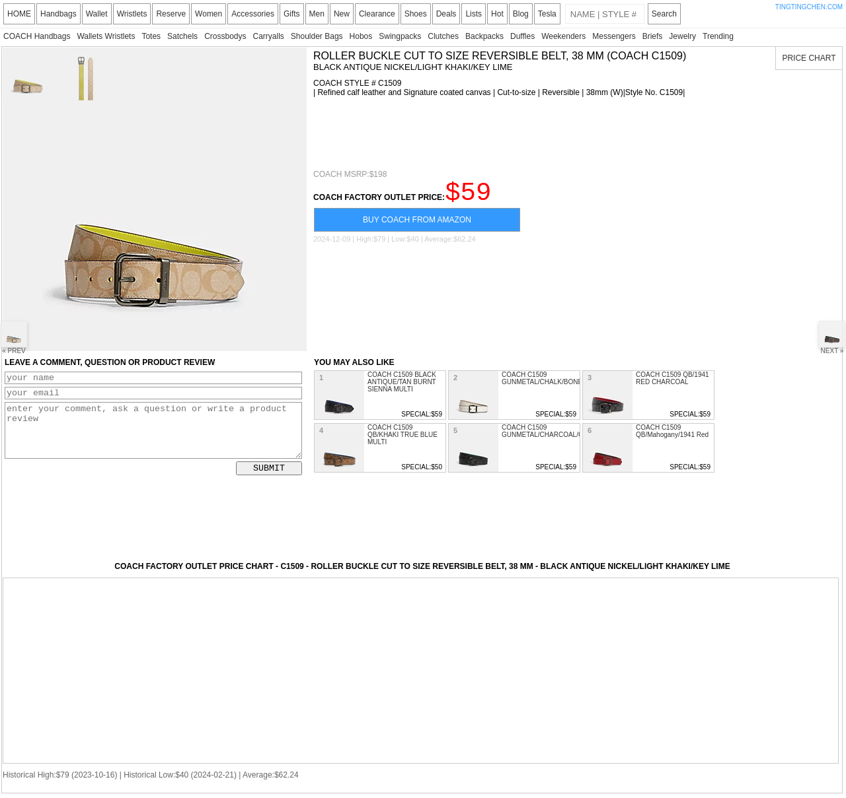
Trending (718, 36)
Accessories (252, 13)
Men (317, 13)
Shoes (415, 13)
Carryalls (268, 36)
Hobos (361, 36)
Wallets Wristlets (106, 36)
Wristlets (132, 13)
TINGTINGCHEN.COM (809, 7)
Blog (521, 13)
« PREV (14, 337)
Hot (497, 13)
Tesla (547, 13)
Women (208, 13)
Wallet (97, 13)
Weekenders (563, 36)
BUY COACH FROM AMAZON (417, 225)
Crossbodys (225, 36)
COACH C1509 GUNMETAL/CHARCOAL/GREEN (552, 431)
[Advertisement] (553, 133)
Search (664, 13)
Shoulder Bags (317, 36)
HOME (19, 13)
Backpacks (484, 36)
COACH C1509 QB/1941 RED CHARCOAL (672, 378)
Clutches (443, 36)
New (342, 13)
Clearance (377, 13)
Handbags (58, 13)
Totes (151, 36)
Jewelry (682, 36)
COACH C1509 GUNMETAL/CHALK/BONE (542, 378)
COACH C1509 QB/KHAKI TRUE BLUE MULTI (402, 435)
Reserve (171, 13)
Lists (473, 13)
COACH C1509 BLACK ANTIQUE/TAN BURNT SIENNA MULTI (401, 382)
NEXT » (832, 337)
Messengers (613, 36)
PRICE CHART (808, 58)
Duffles (522, 36)
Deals (446, 13)
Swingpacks (400, 36)
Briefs (652, 36)
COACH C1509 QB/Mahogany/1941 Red (672, 431)
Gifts (292, 13)
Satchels (182, 36)
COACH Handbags (36, 36)
